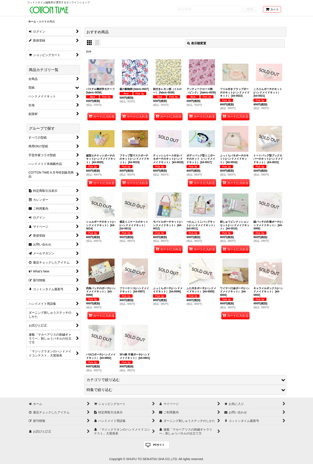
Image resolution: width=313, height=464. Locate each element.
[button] (185, 380)
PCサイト (159, 444)
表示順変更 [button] (196, 43)
